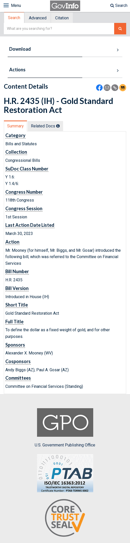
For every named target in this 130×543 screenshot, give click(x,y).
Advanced (37, 18)
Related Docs (45, 126)
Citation (62, 18)
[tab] (14, 18)
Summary (15, 126)
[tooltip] (58, 126)
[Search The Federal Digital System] (120, 28)
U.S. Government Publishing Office (65, 427)
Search (118, 5)
